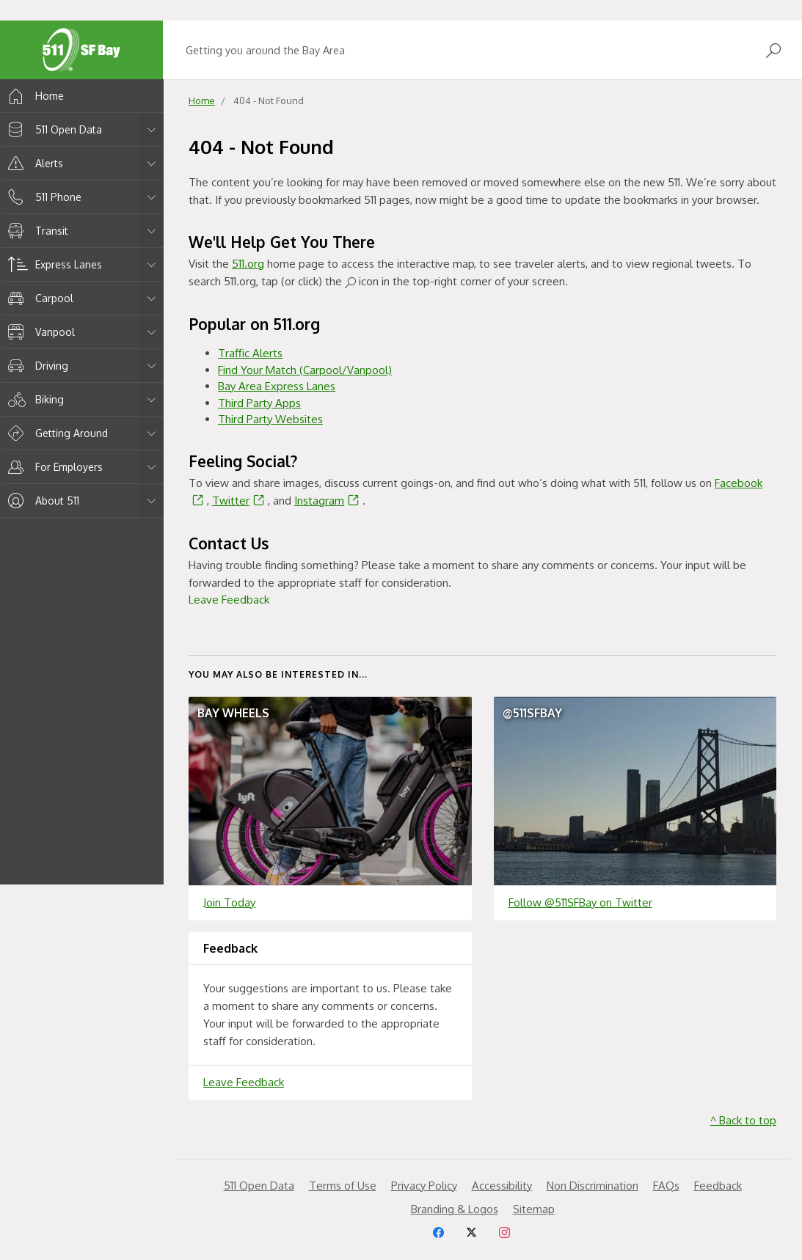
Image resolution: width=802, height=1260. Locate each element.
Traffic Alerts (250, 353)
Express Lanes (52, 264)
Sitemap (534, 1209)
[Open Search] (773, 50)
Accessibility (502, 1186)
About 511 (41, 500)
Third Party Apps (259, 403)
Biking (33, 399)
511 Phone (42, 197)
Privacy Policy (424, 1186)
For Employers (53, 467)
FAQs (666, 1186)
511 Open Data (52, 129)
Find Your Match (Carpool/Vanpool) (305, 370)
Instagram (328, 501)
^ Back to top (743, 1120)
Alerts (33, 163)
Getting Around (55, 433)
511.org (248, 264)
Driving (35, 365)
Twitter (240, 501)
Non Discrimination (592, 1186)
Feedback (718, 1186)
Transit (35, 230)
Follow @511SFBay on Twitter (580, 902)
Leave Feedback (229, 600)
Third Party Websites (270, 419)
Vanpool (39, 332)
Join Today (229, 902)
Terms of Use (342, 1186)
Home (33, 96)
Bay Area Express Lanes (276, 386)
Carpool (38, 298)
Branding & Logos (454, 1209)
